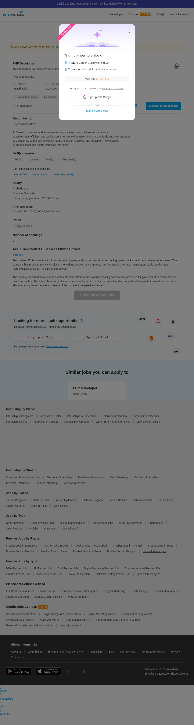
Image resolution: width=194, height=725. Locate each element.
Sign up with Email (97, 110)
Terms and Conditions (113, 88)
